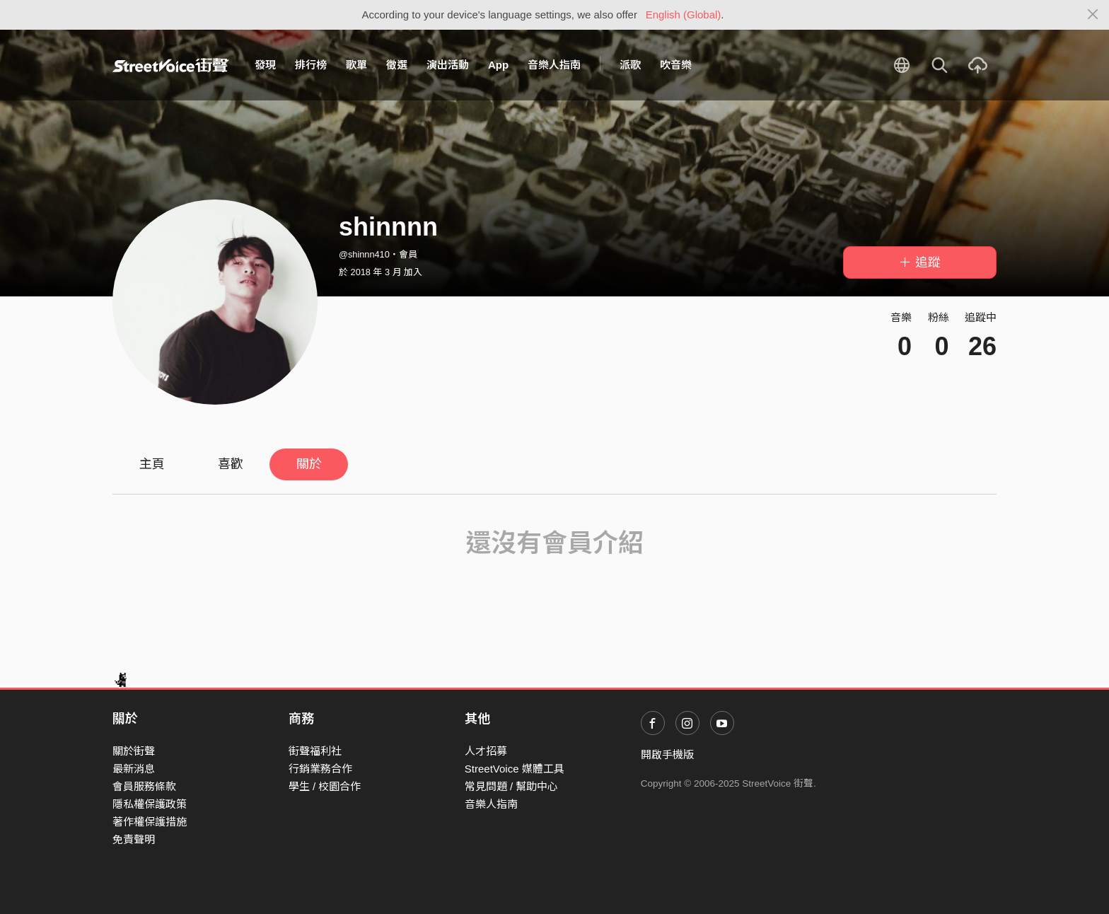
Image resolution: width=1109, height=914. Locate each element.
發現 (265, 65)
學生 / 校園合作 (325, 786)
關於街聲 (133, 751)
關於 (309, 464)
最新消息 (133, 769)
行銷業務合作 (320, 769)
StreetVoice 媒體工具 (514, 769)
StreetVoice (170, 65)
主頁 (152, 464)
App (498, 65)
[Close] (1093, 14)
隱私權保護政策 (149, 804)
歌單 (356, 65)
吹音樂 (676, 65)
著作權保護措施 (149, 822)
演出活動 (447, 65)
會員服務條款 (144, 786)
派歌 (630, 65)
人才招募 (486, 751)
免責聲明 (133, 839)
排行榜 (311, 65)
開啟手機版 (667, 754)
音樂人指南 (554, 65)
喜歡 (230, 464)
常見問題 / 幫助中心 (512, 786)
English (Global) (683, 14)
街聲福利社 (315, 751)
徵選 (396, 65)
